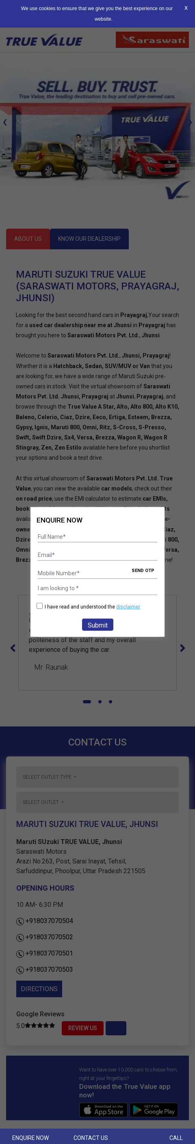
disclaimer (128, 607)
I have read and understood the (88, 607)
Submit (98, 625)
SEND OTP (143, 570)
